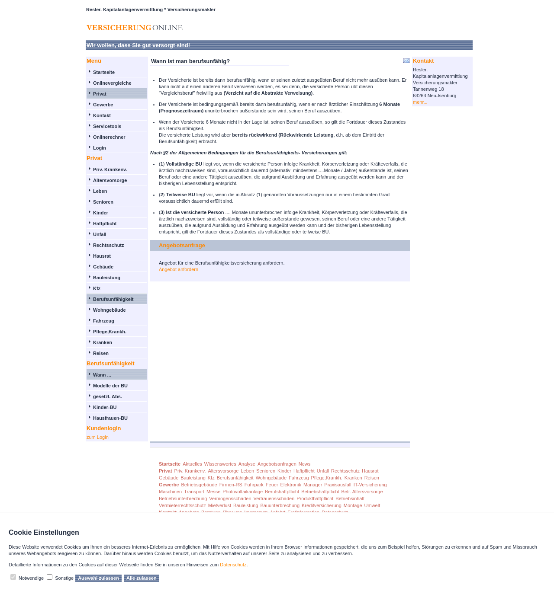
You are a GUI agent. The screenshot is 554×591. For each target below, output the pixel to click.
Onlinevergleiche (112, 83)
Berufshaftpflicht (282, 491)
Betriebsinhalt (349, 498)
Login (99, 147)
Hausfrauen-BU (110, 418)
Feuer (272, 484)
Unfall (99, 234)
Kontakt (102, 115)
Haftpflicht (104, 223)
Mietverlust (219, 505)
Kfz (96, 288)
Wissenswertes (220, 463)
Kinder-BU (104, 407)
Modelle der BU (110, 385)
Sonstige (64, 578)
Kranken (102, 342)
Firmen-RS (230, 484)
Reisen (101, 353)
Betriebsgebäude (199, 484)
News (305, 463)
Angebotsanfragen (277, 463)
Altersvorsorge (110, 180)
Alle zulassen (141, 578)
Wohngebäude (109, 310)
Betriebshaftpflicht (320, 491)
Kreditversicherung (321, 505)
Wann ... (102, 374)
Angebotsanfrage (182, 245)
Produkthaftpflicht (314, 498)
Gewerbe (103, 104)
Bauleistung (106, 277)
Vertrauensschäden (274, 498)
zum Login (98, 437)
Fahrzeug (103, 320)
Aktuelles (192, 463)
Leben (100, 191)
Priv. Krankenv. (110, 169)
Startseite (104, 72)
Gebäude (103, 266)
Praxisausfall (337, 484)
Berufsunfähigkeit (113, 299)
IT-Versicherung (370, 484)
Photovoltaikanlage (242, 491)
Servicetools (107, 126)
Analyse (246, 463)
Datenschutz (233, 564)
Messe (213, 491)
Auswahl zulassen (98, 578)
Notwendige (31, 578)
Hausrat (102, 256)
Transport (194, 491)
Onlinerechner (109, 137)
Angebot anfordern (178, 269)
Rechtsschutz (108, 245)
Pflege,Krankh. (109, 331)
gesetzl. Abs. (107, 396)
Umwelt (372, 505)
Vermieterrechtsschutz (182, 505)
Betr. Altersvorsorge (362, 491)
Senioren (103, 201)
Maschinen (170, 491)
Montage (353, 505)
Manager (312, 484)
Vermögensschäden (230, 498)
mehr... (420, 102)
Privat (99, 93)
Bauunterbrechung (280, 505)
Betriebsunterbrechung (183, 498)
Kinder (100, 212)
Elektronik (290, 484)
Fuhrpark (254, 484)
